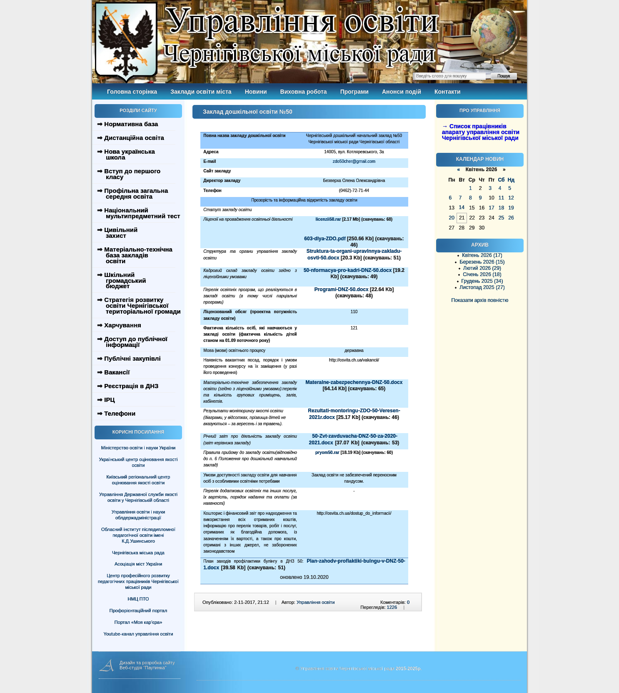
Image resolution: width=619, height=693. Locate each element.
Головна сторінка (132, 91)
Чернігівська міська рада (138, 552)
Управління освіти (315, 602)
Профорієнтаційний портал (138, 610)
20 (451, 218)
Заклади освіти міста (200, 91)
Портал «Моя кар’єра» (138, 622)
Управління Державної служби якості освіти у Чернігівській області (138, 497)
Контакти (447, 91)
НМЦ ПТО (138, 598)
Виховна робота (303, 91)
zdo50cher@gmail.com (354, 161)
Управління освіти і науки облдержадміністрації (138, 514)
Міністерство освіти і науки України (138, 447)
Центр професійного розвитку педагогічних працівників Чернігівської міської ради (138, 581)
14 (461, 207)
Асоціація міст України (138, 563)
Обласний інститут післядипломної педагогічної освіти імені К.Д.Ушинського (138, 535)
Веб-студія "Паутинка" (143, 667)
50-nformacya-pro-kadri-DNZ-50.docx (348, 270)
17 (491, 208)
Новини (256, 91)
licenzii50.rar (328, 219)
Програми (354, 91)
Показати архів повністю (480, 300)
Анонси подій (401, 91)
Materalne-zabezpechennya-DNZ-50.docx (354, 382)
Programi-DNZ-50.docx (341, 289)
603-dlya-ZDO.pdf (324, 239)
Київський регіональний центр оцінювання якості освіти (138, 479)
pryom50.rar (327, 452)
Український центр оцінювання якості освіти (138, 462)
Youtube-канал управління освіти (138, 633)
